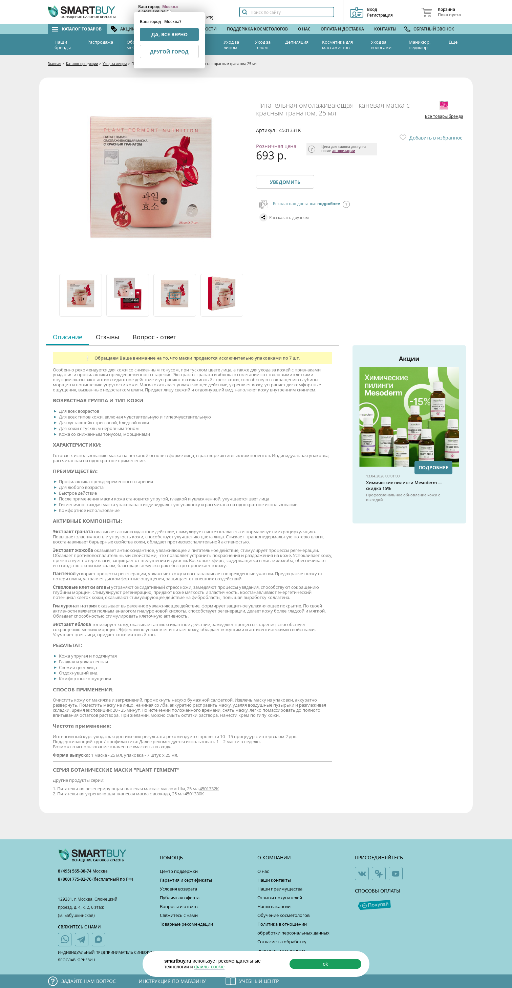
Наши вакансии (274, 906)
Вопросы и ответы (179, 906)
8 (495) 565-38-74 (75, 871)
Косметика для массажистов (337, 44)
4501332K (209, 789)
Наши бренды (63, 44)
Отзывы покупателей (279, 898)
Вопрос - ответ (154, 337)
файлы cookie (209, 966)
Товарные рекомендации (186, 924)
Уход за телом (263, 44)
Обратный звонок (433, 29)
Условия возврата (178, 889)
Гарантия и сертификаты (186, 880)
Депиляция (296, 42)
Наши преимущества (279, 889)
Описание (67, 337)
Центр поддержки (179, 871)
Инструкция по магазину (172, 981)
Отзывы (107, 337)
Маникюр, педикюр (419, 44)
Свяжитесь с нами (179, 915)
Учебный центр (259, 981)
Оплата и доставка (342, 29)
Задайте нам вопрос (88, 981)
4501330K (194, 794)
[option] (81, 295)
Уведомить (285, 182)
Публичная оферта (179, 898)
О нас (304, 29)
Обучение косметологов (283, 915)
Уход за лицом (231, 44)
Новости (206, 29)
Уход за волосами (381, 44)
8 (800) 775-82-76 (75, 879)
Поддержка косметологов (257, 29)
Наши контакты (274, 880)
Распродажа (100, 42)
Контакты (385, 29)
